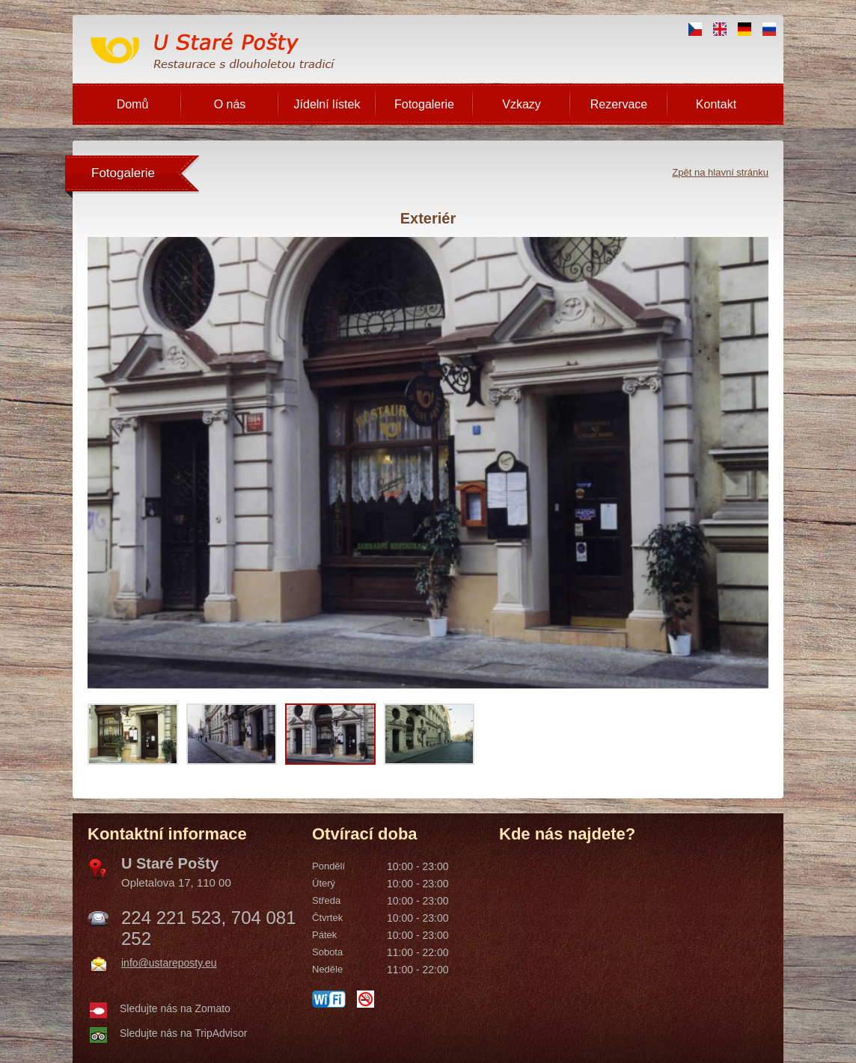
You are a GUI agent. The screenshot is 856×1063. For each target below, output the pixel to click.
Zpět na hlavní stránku (720, 172)
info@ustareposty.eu (169, 963)
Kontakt (716, 104)
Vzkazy (521, 104)
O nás (230, 104)
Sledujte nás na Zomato (175, 1008)
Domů (133, 104)
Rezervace (618, 104)
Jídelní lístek (327, 104)
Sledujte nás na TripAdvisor (183, 1033)
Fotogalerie (424, 104)
